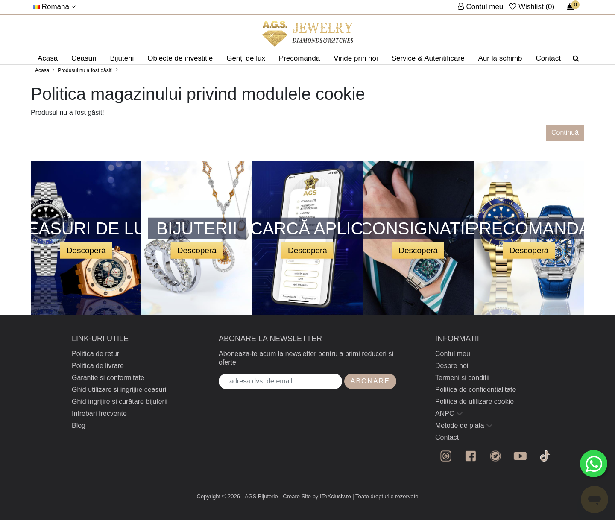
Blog (78, 425)
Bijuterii (122, 58)
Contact (548, 58)
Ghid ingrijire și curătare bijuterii (119, 401)
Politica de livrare (98, 365)
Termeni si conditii (462, 377)
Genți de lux (245, 58)
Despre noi (451, 365)
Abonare (370, 381)
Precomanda (299, 58)
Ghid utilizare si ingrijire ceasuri (119, 389)
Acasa (48, 58)
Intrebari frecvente (99, 413)
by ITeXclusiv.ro (332, 496)
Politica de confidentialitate (475, 389)
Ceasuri (84, 58)
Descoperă (86, 249)
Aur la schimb (500, 58)
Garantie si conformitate (108, 377)
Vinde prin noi (356, 58)
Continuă (565, 132)
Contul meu (452, 353)
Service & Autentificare (428, 58)
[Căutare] (576, 58)
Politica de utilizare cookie (474, 401)
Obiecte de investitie (180, 58)
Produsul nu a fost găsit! (85, 70)
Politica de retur (95, 353)
